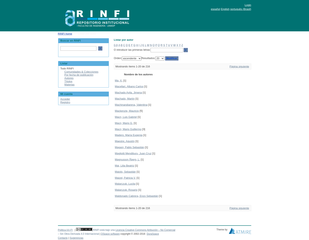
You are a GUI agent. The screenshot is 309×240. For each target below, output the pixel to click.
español (215, 9)
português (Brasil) (240, 9)
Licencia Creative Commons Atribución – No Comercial (145, 230)
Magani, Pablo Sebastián (129, 147)
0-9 (116, 45)
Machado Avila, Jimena (128, 92)
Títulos (68, 81)
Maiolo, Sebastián (125, 171)
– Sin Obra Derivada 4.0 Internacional (78, 233)
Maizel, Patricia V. (125, 177)
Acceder (65, 99)
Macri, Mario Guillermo (128, 129)
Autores (69, 78)
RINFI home (65, 33)
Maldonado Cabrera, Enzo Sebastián (136, 195)
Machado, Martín (125, 98)
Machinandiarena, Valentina (131, 104)
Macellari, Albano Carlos (129, 86)
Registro (65, 102)
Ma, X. (119, 80)
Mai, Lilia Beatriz (124, 165)
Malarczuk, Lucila (125, 183)
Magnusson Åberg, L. (127, 159)
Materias (69, 84)
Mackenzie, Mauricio (127, 110)
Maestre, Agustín (125, 141)
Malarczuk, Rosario (126, 189)
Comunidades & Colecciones (81, 71)
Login (248, 5)
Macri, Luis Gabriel (126, 116)
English (225, 9)
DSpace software (110, 233)
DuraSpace (153, 233)
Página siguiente (239, 66)
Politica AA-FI (65, 230)
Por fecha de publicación (78, 74)
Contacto (63, 238)
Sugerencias (76, 238)
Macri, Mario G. (124, 123)
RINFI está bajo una (104, 230)
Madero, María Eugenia (129, 135)
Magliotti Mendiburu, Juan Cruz (133, 153)
